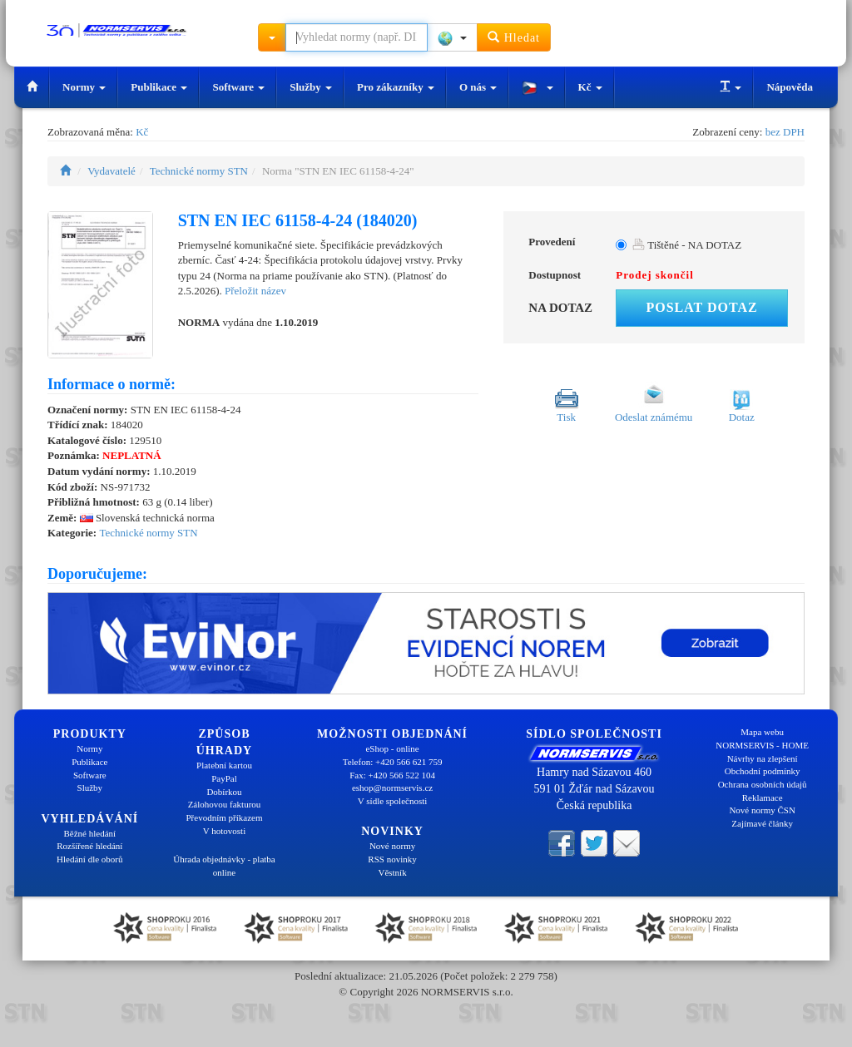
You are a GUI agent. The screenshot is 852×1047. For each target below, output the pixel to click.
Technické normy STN (199, 171)
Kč (590, 87)
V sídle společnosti (393, 801)
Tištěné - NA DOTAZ (686, 245)
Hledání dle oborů (89, 859)
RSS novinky (392, 859)
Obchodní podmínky (762, 771)
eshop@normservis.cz (392, 788)
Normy (84, 87)
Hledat (514, 37)
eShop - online (392, 748)
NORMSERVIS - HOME (762, 745)
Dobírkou (223, 792)
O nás (478, 87)
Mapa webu (762, 732)
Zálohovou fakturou (224, 804)
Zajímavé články (762, 823)
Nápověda (789, 87)
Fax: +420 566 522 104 (392, 775)
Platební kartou (224, 765)
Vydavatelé (111, 171)
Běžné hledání (90, 833)
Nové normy (392, 846)
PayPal (224, 778)
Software (238, 87)
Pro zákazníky (395, 87)
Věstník (392, 872)
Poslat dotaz (701, 307)
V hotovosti (224, 831)
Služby (311, 87)
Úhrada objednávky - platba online (224, 865)
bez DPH (785, 132)
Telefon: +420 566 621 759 (393, 762)
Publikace (159, 87)
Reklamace (762, 798)
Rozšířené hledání (89, 846)
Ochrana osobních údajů (762, 784)
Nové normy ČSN (762, 810)
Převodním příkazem (224, 817)
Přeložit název (255, 290)
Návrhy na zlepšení (762, 758)
